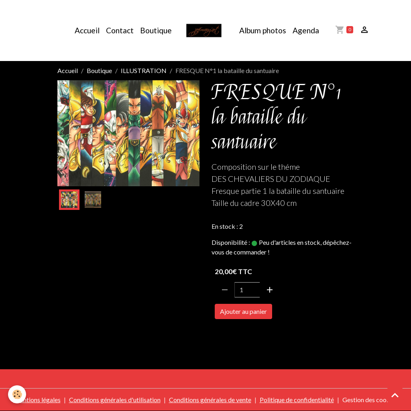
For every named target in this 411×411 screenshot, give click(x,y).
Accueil (87, 30)
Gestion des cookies (370, 399)
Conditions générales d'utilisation (115, 399)
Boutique (156, 30)
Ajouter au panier (243, 311)
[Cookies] (17, 394)
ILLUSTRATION (144, 70)
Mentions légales (37, 399)
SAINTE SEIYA (233, 334)
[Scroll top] (395, 395)
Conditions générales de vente (210, 399)
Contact (120, 30)
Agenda (306, 30)
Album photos (262, 30)
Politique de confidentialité (297, 399)
